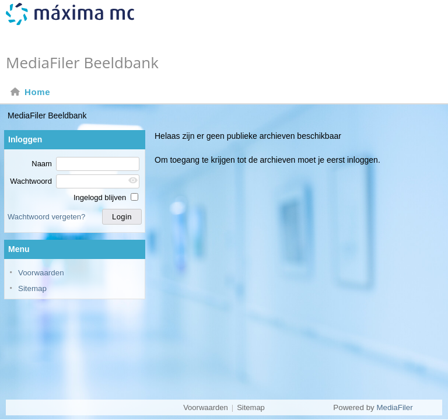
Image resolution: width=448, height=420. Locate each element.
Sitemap (32, 288)
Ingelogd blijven (106, 197)
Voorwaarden (41, 272)
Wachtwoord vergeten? (46, 216)
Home (30, 92)
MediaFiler (394, 407)
